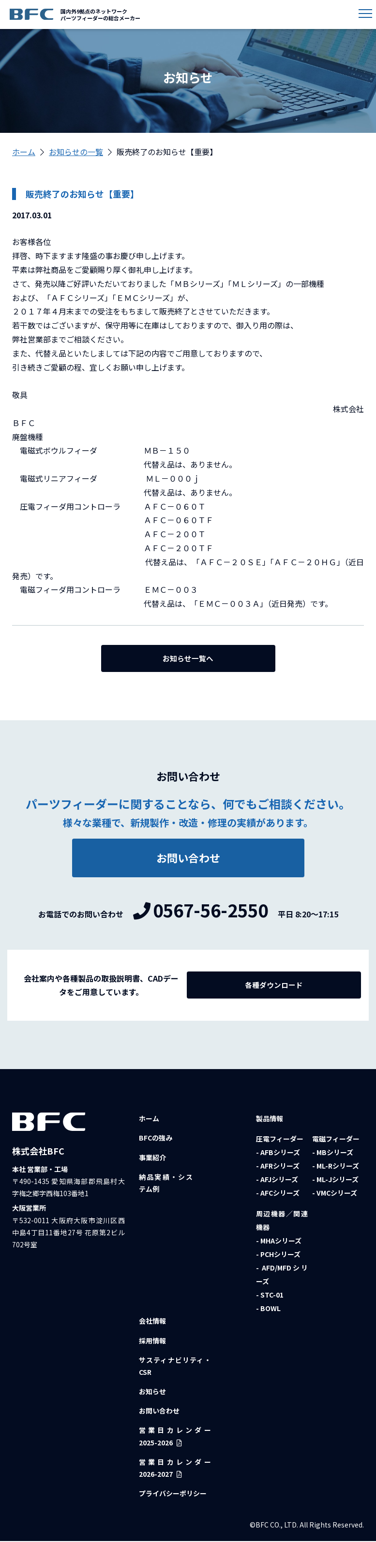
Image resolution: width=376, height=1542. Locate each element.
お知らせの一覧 (76, 151)
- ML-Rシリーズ (335, 1167)
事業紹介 (152, 1158)
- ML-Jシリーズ (335, 1180)
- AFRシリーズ (278, 1167)
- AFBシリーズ (278, 1153)
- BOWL (268, 1309)
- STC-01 (270, 1296)
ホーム (23, 151)
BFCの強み (155, 1139)
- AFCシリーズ (278, 1194)
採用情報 (152, 1341)
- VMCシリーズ (334, 1194)
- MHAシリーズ (278, 1242)
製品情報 (269, 1120)
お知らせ (152, 1393)
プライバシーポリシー (173, 1494)
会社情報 (152, 1322)
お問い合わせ (159, 1412)
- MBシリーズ (332, 1153)
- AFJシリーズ (277, 1180)
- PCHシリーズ (278, 1255)
